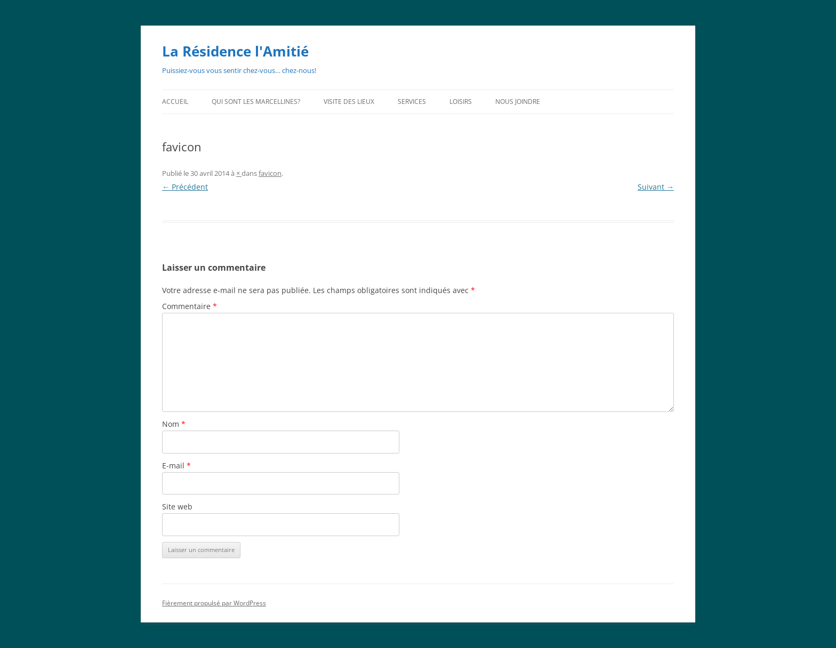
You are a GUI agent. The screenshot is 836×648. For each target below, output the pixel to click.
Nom (174, 424)
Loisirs (460, 101)
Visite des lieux (349, 101)
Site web (177, 506)
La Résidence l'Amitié (235, 51)
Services (412, 101)
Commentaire (189, 306)
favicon (270, 173)
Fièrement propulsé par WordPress (214, 603)
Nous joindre (517, 101)
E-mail (176, 465)
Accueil (175, 101)
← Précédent (185, 187)
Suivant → (656, 187)
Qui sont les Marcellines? (256, 101)
